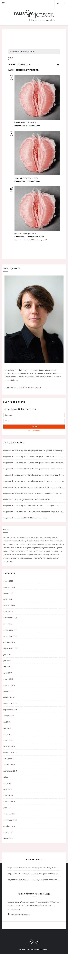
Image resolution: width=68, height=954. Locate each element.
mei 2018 (7, 734)
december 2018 (10, 697)
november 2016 (10, 820)
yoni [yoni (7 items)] (11, 561)
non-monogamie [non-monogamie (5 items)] (25, 548)
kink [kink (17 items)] (29, 544)
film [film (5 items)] (61, 541)
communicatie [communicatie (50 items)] (8, 541)
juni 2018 (7, 728)
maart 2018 (8, 740)
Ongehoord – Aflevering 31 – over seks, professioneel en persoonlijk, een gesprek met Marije (34, 505)
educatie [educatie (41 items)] (36, 541)
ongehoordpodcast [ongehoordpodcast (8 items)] (48, 548)
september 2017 (10, 771)
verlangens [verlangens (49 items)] (23, 558)
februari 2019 (9, 685)
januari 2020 (8, 624)
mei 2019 (7, 667)
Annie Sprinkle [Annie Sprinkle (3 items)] (25, 537)
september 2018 (10, 709)
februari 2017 (9, 801)
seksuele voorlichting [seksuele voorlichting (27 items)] (41, 555)
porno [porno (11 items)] (31, 551)
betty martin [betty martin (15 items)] (40, 537)
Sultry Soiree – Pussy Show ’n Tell (29, 237)
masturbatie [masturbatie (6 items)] (14, 548)
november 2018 (10, 703)
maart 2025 (8, 581)
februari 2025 (9, 587)
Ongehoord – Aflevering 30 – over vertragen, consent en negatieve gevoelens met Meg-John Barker (34, 512)
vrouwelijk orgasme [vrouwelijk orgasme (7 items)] (40, 558)
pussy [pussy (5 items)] (36, 551)
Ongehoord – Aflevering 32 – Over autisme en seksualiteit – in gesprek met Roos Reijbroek (34, 493)
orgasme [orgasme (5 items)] (59, 548)
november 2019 (10, 636)
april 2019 (7, 673)
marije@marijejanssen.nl (21, 914)
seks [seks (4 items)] (39, 551)
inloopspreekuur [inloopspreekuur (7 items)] (14, 544)
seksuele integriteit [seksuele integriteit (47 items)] (26, 555)
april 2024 (7, 599)
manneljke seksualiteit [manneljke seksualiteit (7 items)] (56, 544)
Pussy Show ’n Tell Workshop (27, 126)
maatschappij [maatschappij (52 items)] (43, 544)
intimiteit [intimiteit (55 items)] (24, 544)
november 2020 (10, 618)
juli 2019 (6, 654)
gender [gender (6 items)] (5, 544)
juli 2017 (6, 777)
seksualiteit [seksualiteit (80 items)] (15, 555)
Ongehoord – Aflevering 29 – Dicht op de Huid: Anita (25, 518)
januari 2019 (8, 691)
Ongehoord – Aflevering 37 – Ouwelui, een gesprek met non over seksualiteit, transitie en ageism (34, 481)
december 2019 (10, 630)
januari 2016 (8, 838)
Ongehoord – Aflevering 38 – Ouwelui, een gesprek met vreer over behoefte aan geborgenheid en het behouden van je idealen (34, 475)
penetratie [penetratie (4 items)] (17, 551)
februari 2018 (9, 746)
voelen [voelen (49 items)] (30, 558)
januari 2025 (8, 593)
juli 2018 (6, 722)
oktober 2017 (9, 765)
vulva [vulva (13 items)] (50, 558)
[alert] (34, 51)
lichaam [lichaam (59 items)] (34, 544)
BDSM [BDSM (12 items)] (33, 537)
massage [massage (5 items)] (6, 548)
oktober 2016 (9, 826)
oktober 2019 (9, 642)
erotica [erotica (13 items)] (41, 541)
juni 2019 (7, 660)
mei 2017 (7, 783)
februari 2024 (9, 605)
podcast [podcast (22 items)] (25, 551)
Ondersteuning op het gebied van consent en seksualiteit (26, 499)
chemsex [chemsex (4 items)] (48, 537)
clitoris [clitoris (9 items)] (54, 537)
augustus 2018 (9, 716)
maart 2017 (8, 795)
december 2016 (10, 814)
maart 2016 (8, 832)
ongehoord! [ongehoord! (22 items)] (36, 548)
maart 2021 (8, 611)
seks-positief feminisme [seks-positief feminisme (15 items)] (50, 551)
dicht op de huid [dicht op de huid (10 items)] (26, 541)
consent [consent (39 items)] (17, 541)
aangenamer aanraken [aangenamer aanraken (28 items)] (11, 537)
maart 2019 (8, 679)
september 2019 (10, 648)
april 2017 (7, 789)
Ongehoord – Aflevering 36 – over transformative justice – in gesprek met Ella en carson (34, 487)
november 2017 (10, 759)
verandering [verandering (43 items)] (14, 558)
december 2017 (10, 752)
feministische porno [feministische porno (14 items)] (52, 541)
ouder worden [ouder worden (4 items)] (8, 551)
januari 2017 (8, 808)
